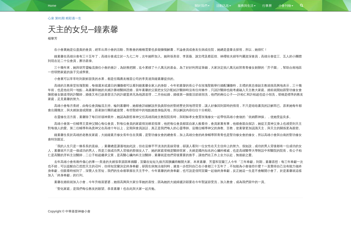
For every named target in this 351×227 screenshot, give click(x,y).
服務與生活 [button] (247, 5)
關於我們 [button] (202, 5)
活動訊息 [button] (223, 5)
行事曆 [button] (267, 5)
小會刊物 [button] (285, 5)
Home (52, 5)
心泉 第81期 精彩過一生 (64, 18)
